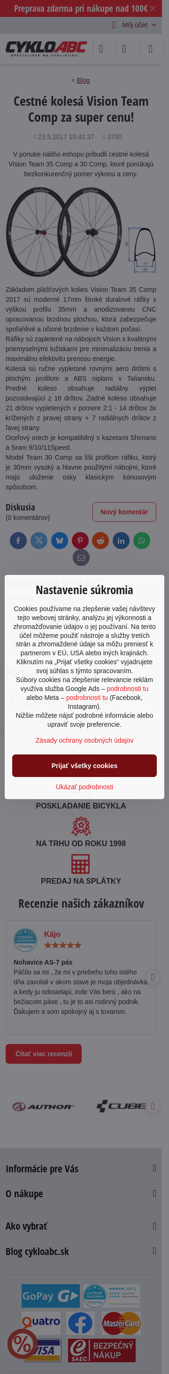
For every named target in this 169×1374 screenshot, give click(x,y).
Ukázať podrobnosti (84, 787)
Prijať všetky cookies (85, 765)
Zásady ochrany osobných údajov (85, 740)
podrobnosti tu (127, 688)
